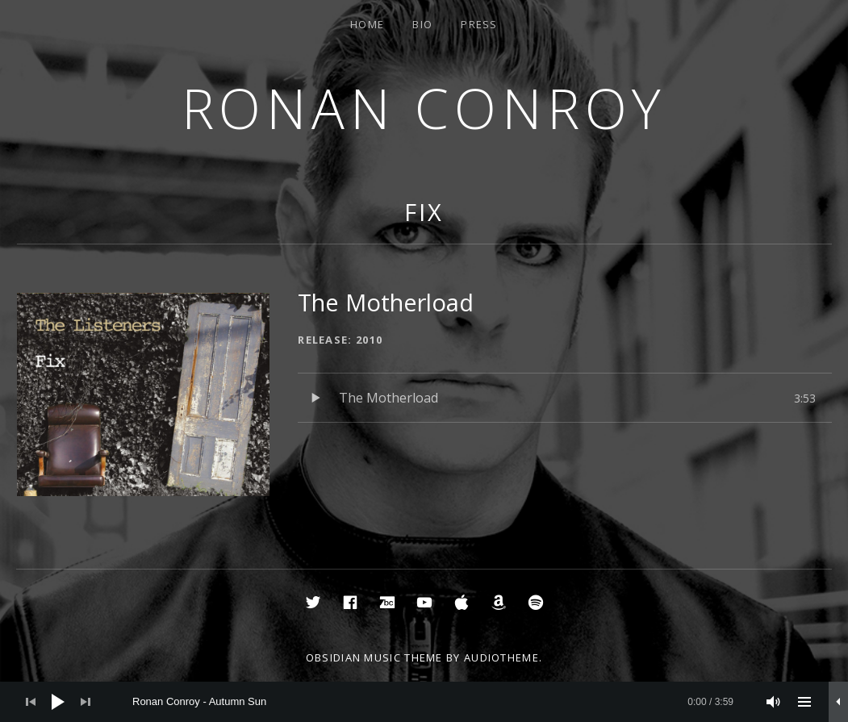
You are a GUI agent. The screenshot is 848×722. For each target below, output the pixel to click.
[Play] (58, 702)
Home (367, 24)
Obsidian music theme (374, 657)
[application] (424, 702)
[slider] (433, 702)
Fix (424, 211)
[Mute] (774, 702)
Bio (422, 24)
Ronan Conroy (424, 107)
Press (479, 24)
